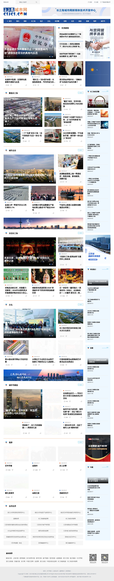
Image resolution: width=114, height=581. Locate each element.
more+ (80, 150)
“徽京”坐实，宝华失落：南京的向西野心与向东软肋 (73, 103)
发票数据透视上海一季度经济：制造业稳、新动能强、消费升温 (70, 176)
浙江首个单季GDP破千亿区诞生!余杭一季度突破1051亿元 (93, 203)
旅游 (80, 21)
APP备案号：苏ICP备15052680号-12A (80, 577)
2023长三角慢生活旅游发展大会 (93, 402)
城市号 (103, 21)
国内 (17, 21)
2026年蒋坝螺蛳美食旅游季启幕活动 (97, 361)
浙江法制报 (9, 561)
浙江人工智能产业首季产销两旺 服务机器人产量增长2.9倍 (93, 214)
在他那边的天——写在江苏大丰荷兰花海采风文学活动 (73, 395)
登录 (90, 2)
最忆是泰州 (9, 493)
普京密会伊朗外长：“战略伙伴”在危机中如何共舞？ (70, 80)
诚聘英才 (62, 571)
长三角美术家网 (72, 561)
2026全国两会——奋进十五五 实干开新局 (97, 480)
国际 (25, 21)
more (107, 90)
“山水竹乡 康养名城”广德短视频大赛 (93, 289)
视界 (94, 21)
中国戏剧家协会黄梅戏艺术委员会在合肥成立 (70, 360)
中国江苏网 (29, 561)
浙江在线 (43, 561)
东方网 (23, 561)
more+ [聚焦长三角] (80, 92)
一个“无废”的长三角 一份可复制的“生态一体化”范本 (32, 135)
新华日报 (39, 558)
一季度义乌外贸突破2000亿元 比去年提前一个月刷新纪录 (93, 180)
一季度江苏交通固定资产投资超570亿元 (93, 157)
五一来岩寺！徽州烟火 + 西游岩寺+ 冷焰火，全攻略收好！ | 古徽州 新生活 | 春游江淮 (70, 290)
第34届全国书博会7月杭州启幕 (16, 360)
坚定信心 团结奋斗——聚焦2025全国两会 (93, 510)
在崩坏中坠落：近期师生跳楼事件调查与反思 (15, 80)
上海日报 (16, 558)
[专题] (107, 466)
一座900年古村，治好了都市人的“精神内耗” (72, 426)
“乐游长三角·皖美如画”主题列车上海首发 (70, 257)
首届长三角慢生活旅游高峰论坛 (93, 323)
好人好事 (63, 466)
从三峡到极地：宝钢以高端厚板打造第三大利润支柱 (93, 146)
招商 (65, 21)
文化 (48, 21)
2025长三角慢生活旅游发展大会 (97, 282)
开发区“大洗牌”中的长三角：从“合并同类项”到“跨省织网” (73, 119)
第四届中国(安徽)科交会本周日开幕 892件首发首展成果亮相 (93, 225)
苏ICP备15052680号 (66, 574)
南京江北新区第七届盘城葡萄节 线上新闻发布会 (93, 414)
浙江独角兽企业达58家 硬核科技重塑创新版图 (93, 191)
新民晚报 (22, 558)
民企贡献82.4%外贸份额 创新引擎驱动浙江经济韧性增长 (97, 103)
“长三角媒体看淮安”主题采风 (93, 300)
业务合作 (55, 571)
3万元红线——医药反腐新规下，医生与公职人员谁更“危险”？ (69, 45)
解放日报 (9, 558)
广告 (81, 227)
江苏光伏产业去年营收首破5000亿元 (93, 168)
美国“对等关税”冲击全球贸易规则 (93, 498)
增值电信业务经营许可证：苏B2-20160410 (84, 574)
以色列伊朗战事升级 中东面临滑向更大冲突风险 (93, 487)
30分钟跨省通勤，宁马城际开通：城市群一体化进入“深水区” (73, 135)
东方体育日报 (30, 558)
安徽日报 (17, 561)
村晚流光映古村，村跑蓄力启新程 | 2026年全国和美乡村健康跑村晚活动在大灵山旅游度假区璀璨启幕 (16, 290)
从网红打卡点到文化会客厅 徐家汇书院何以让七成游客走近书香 (43, 360)
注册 (96, 2)
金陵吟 (35, 466)
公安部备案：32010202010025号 (60, 577)
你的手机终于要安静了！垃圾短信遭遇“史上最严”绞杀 (69, 55)
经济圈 (57, 21)
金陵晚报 (59, 558)
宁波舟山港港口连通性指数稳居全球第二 (70, 206)
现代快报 (52, 558)
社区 (72, 21)
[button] (49, 56)
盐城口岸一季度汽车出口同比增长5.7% (15, 206)
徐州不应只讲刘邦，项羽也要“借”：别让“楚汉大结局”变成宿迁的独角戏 (73, 411)
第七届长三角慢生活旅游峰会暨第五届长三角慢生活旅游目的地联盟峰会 (93, 335)
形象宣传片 (63, 493)
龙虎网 (37, 561)
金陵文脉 (35, 493)
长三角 (33, 21)
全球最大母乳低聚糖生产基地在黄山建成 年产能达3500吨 (43, 207)
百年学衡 (8, 466)
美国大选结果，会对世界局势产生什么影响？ (93, 532)
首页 (10, 21)
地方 (41, 21)
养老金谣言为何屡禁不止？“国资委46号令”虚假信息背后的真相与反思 (70, 35)
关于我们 (49, 571)
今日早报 (79, 558)
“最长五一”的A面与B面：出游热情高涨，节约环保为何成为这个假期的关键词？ (43, 80)
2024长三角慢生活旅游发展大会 (93, 311)
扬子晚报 (45, 558)
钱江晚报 (73, 558)
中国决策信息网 (52, 561)
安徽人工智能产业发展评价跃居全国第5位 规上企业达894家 (93, 123)
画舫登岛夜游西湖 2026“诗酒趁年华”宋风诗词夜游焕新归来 (43, 290)
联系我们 (68, 571)
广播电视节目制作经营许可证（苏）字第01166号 (37, 577)
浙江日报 (66, 558)
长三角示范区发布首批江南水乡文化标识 (70, 329)
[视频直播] (107, 347)
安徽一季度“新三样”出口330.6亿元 (93, 134)
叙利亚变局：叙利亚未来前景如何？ (93, 521)
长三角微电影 (62, 561)
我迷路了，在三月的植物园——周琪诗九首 (32, 426)
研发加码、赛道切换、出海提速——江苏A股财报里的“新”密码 (93, 112)
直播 (87, 21)
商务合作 (6, 2)
